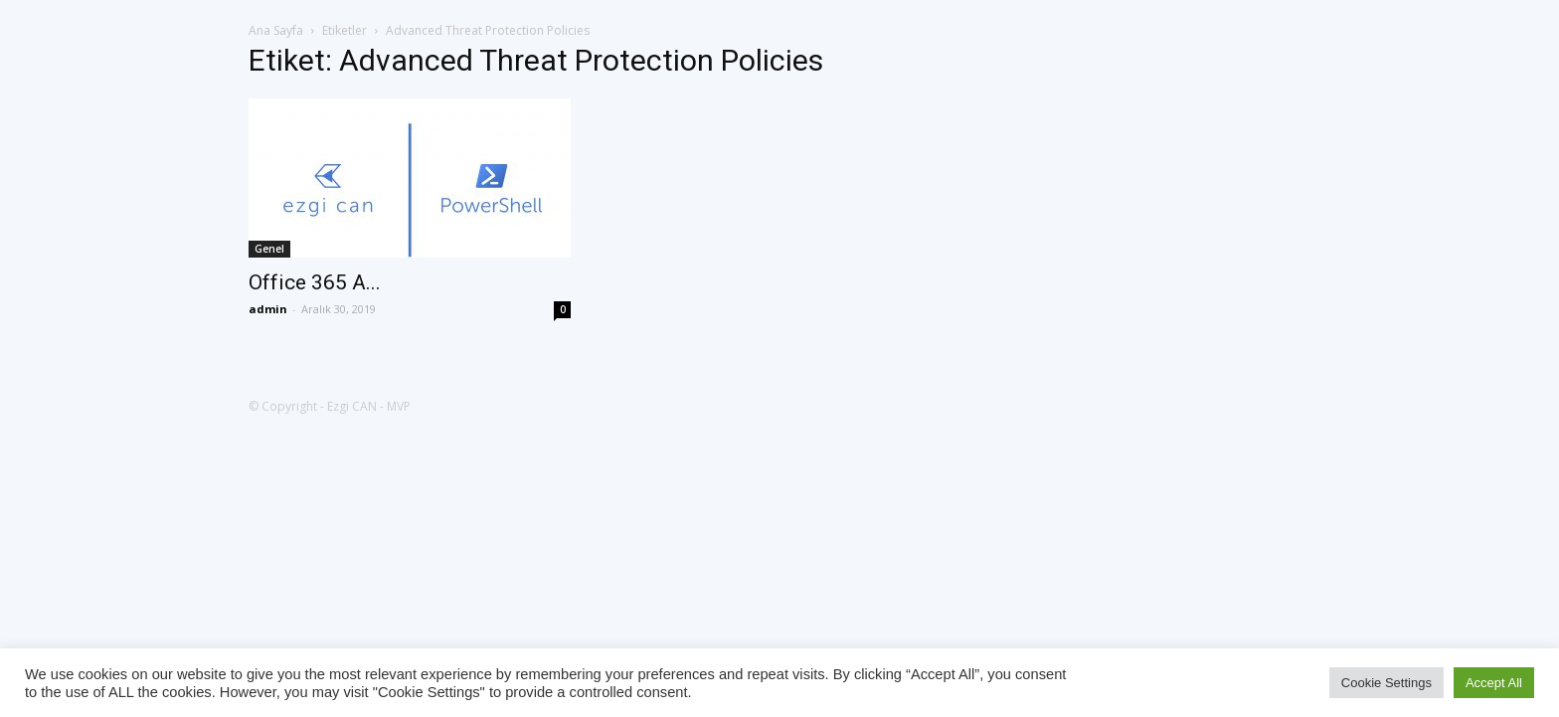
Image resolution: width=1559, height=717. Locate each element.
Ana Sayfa (276, 30)
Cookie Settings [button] (1386, 682)
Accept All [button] (1494, 682)
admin (268, 308)
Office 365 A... (315, 282)
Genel (269, 249)
